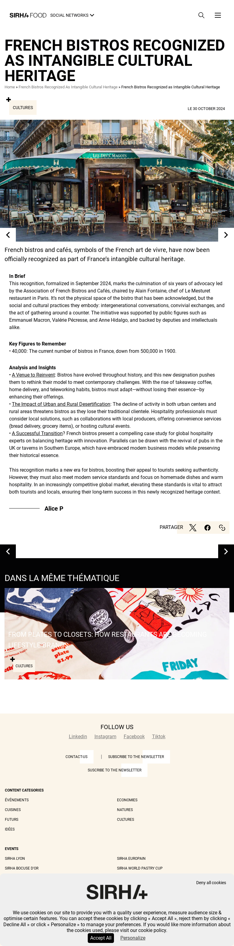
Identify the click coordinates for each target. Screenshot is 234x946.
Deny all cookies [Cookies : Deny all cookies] (211, 882)
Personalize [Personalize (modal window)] (132, 938)
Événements (17, 800)
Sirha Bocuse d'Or (21, 868)
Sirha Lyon (15, 858)
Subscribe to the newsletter (136, 757)
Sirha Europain (131, 858)
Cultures (23, 107)
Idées (10, 829)
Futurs (11, 819)
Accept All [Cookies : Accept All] (101, 938)
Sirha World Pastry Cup (140, 868)
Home (10, 87)
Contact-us (76, 757)
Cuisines (13, 810)
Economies (127, 800)
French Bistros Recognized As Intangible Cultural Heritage (68, 87)
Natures (125, 810)
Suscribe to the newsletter (114, 770)
